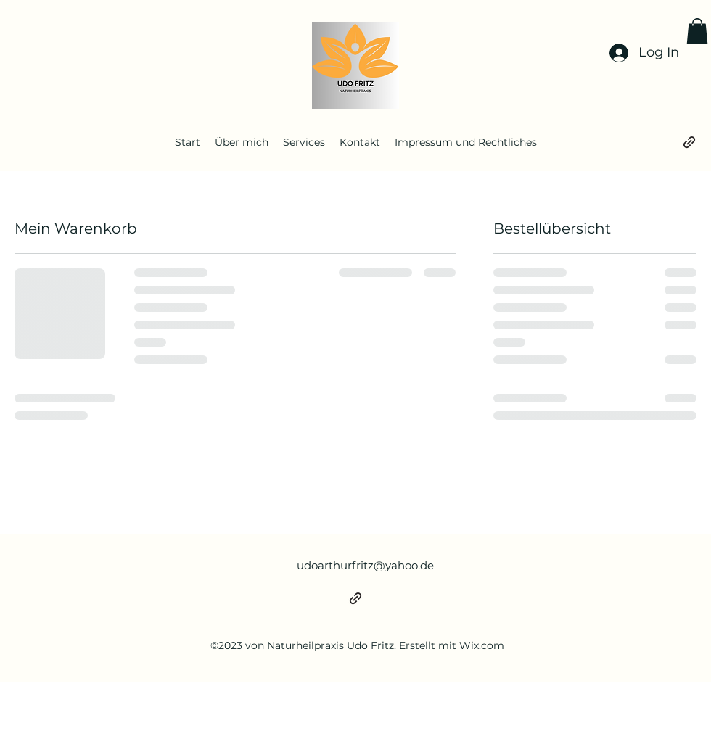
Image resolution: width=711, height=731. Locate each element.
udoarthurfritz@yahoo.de (365, 565)
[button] (697, 31)
